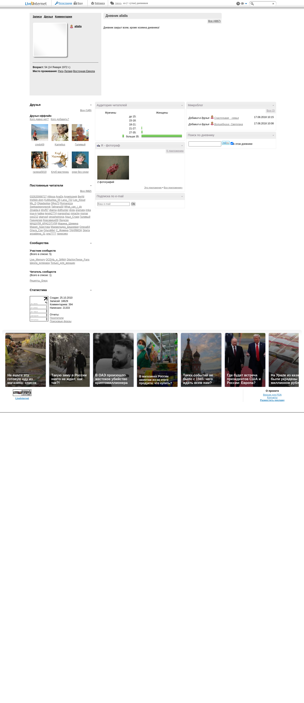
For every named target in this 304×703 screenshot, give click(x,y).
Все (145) (85, 110)
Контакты (272, 397)
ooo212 (34, 216)
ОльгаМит (49, 230)
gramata (80, 210)
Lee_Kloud (79, 200)
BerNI (81, 196)
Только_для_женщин (62, 263)
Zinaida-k (35, 210)
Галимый (80, 144)
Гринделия (36, 220)
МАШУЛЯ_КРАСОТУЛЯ (43, 223)
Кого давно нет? (39, 119)
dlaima (53, 210)
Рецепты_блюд (39, 280)
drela (72, 210)
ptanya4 (43, 216)
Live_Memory (37, 259)
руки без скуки (80, 171)
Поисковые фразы (60, 321)
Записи (37, 16)
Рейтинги (100, 3)
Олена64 (84, 226)
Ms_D (33, 203)
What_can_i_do (73, 206)
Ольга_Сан (36, 230)
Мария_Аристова (40, 226)
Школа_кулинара (40, 263)
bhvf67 (45, 210)
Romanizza (66, 203)
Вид (244, 4)
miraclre (75, 213)
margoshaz (63, 213)
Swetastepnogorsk (40, 206)
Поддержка (238, 3)
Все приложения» (173, 187)
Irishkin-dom (36, 200)
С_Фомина (62, 230)
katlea (41, 213)
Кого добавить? (60, 119)
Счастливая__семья (226, 118)
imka (88, 210)
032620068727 (38, 196)
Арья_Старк (72, 216)
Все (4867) (214, 21)
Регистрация (65, 3)
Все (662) (85, 191)
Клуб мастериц (60, 171)
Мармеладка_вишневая (65, 226)
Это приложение (153, 187)
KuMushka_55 (52, 200)
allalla (71, 26)
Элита (86, 230)
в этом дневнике (242, 143)
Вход (80, 3)
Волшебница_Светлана (228, 124)
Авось (118, 3)
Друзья (48, 16)
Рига (61, 71)
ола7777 (51, 233)
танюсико (62, 233)
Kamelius (60, 144)
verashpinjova (56, 216)
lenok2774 (51, 213)
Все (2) (271, 110)
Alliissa (51, 196)
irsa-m (33, 213)
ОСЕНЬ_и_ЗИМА (56, 259)
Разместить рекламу (272, 400)
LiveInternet (36, 4)
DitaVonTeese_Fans (78, 259)
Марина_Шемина (68, 223)
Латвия (68, 71)
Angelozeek (70, 196)
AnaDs (59, 196)
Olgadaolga (43, 203)
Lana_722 (66, 200)
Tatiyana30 (57, 206)
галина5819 (40, 171)
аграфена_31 (37, 233)
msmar (84, 213)
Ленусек (64, 220)
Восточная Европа (84, 71)
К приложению (175, 150)
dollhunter (63, 210)
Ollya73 (55, 203)
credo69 (39, 144)
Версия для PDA (272, 394)
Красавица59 (50, 220)
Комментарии (63, 16)
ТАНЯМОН (75, 230)
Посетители (57, 318)
